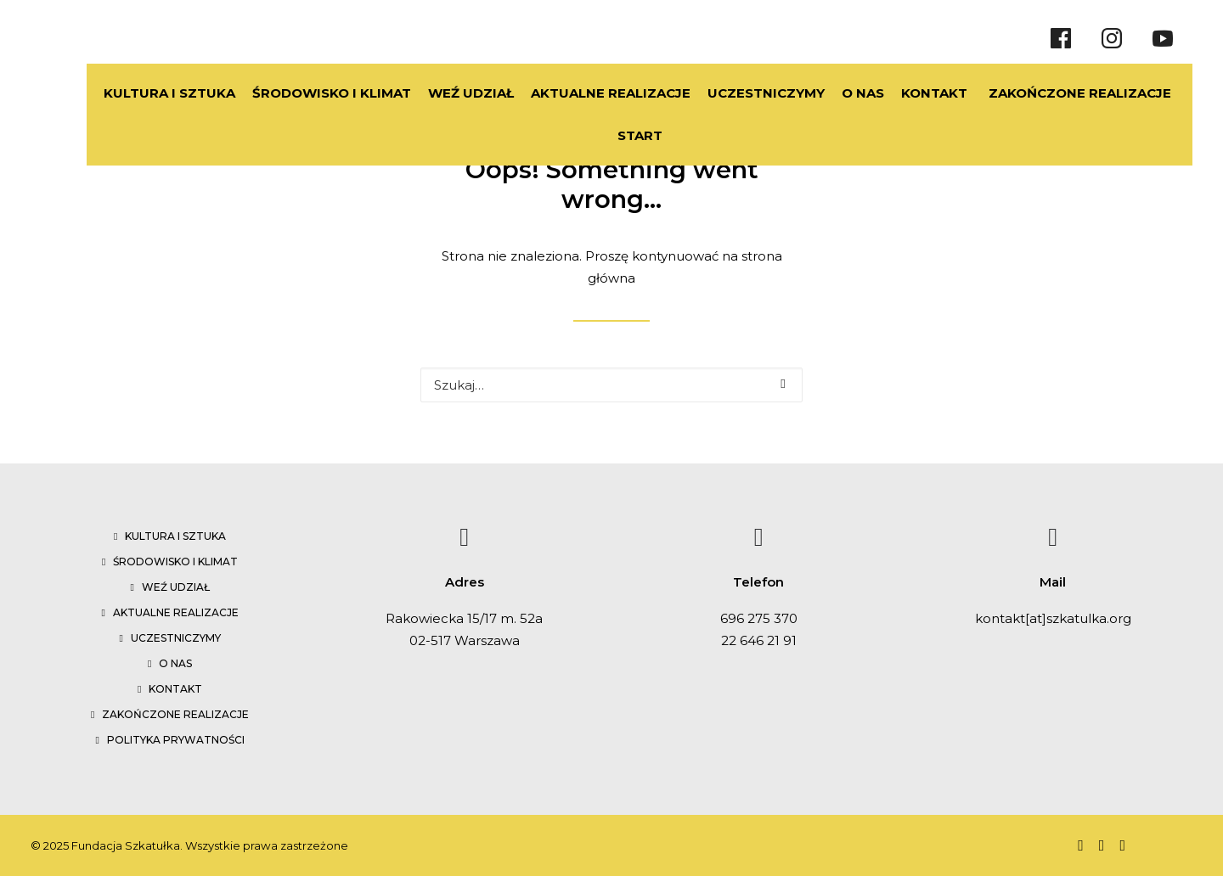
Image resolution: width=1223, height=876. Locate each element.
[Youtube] (1162, 38)
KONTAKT (893, 93)
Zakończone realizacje (175, 714)
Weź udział (176, 587)
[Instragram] (1112, 38)
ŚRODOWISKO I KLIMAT (290, 93)
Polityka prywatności (176, 739)
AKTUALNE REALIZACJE (570, 93)
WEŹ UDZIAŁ (430, 93)
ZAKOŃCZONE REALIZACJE (1059, 93)
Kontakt (175, 688)
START (619, 135)
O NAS (822, 93)
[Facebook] (1061, 38)
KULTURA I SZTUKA (128, 93)
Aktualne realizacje (176, 612)
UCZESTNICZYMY (725, 93)
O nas (175, 663)
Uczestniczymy (176, 638)
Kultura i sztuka (175, 536)
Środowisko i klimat (175, 561)
